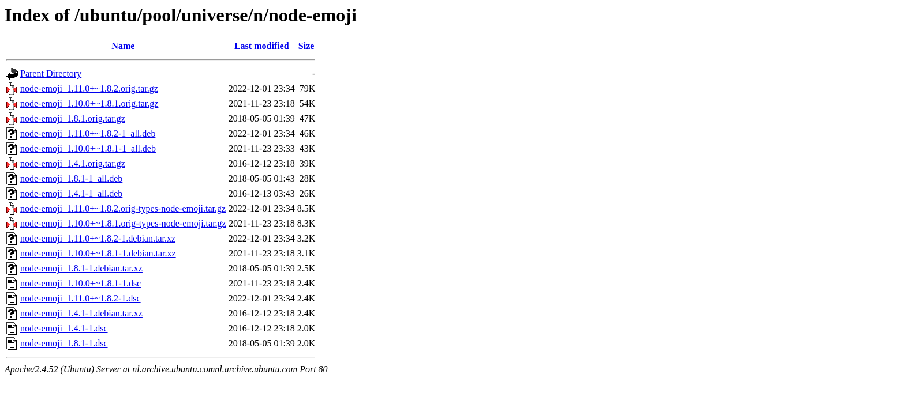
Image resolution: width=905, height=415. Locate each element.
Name (122, 46)
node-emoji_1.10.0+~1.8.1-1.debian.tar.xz (98, 253)
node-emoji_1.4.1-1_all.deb (71, 193)
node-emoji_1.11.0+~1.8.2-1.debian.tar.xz (97, 238)
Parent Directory (50, 73)
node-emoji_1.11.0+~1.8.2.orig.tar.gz (89, 88)
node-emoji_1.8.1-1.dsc (64, 343)
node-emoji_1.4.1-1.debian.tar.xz (81, 313)
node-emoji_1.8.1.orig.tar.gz (72, 118)
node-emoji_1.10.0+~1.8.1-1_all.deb (88, 148)
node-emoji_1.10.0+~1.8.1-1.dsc (80, 283)
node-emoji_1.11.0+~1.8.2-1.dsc (80, 298)
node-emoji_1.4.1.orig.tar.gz (72, 163)
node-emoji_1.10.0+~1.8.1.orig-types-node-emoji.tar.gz (123, 223)
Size (306, 46)
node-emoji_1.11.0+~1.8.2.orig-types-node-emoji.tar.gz (123, 208)
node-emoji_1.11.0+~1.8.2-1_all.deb (87, 133)
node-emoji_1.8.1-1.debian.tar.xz (81, 268)
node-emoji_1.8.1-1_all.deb (71, 178)
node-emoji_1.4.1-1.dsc (64, 328)
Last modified (261, 46)
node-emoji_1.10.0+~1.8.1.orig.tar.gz (89, 103)
